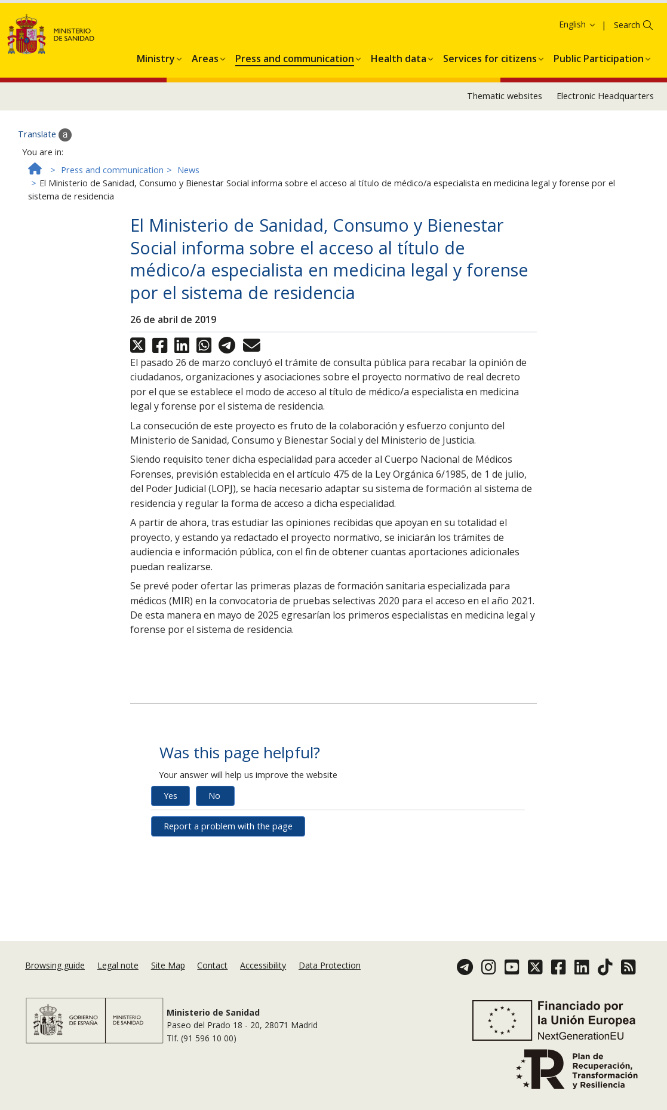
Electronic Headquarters (605, 173)
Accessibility (263, 980)
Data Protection (330, 980)
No (214, 872)
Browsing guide (55, 980)
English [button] (578, 101)
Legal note (118, 980)
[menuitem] (155, 133)
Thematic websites (504, 173)
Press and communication (112, 246)
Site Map (168, 980)
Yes (170, 872)
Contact (212, 980)
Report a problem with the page (228, 902)
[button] (155, 133)
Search (627, 101)
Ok (129, 42)
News (188, 246)
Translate (45, 211)
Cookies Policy (84, 41)
